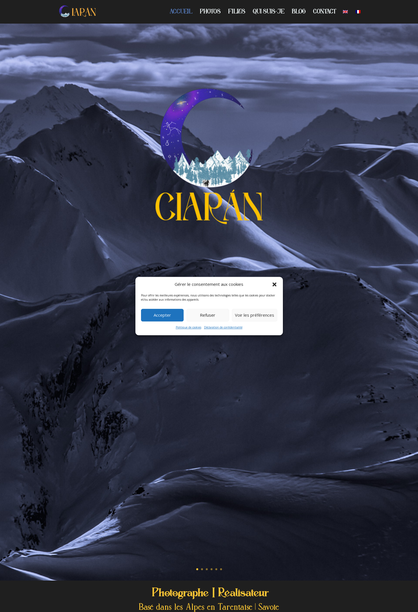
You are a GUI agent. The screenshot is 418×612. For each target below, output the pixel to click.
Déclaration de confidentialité (223, 327)
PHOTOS (210, 12)
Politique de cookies (188, 327)
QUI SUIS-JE (268, 12)
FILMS (236, 12)
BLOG (299, 12)
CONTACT (324, 12)
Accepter (162, 315)
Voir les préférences (254, 315)
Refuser (207, 315)
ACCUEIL (181, 12)
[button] (274, 284)
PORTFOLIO (209, 340)
